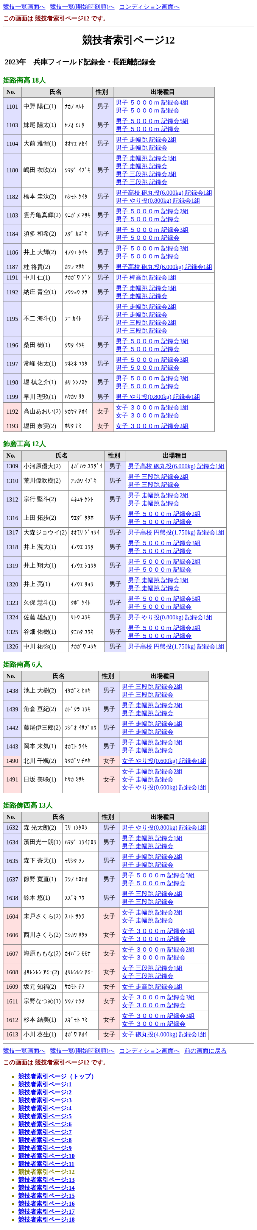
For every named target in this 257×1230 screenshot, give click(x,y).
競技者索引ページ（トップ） (57, 1076)
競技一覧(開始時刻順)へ (82, 6)
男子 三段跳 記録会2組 (146, 174)
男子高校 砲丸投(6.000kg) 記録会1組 (164, 192)
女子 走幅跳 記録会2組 (152, 771)
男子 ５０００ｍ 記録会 (147, 110)
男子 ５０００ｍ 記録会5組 (152, 121)
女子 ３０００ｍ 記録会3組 (158, 997)
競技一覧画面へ (24, 6)
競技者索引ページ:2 (45, 1092)
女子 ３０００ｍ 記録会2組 (152, 426)
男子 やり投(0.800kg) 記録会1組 (158, 200)
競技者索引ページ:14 (46, 1188)
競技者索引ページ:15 (46, 1195)
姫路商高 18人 (24, 80)
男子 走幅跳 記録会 (141, 147)
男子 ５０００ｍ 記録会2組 (152, 211)
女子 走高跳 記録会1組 (152, 986)
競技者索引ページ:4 (45, 1108)
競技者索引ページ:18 (46, 1219)
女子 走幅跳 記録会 (147, 779)
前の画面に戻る (205, 1050)
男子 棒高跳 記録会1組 (146, 277)
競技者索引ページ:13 (46, 1180)
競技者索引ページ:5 (45, 1116)
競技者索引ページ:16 (46, 1203)
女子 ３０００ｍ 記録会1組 (152, 407)
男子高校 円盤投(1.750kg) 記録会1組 (176, 532)
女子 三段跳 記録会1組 (152, 968)
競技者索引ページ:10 (46, 1156)
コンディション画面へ (149, 6)
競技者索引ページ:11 (46, 1164)
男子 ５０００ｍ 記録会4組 (152, 102)
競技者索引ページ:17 (46, 1211)
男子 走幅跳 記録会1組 (146, 158)
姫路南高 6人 (22, 664)
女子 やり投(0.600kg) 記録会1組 (164, 761)
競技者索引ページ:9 (45, 1148)
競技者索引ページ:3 (45, 1100)
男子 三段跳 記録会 (141, 182)
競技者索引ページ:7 (45, 1132)
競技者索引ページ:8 (45, 1140)
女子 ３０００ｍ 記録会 (147, 415)
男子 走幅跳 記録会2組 (146, 139)
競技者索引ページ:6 (45, 1124)
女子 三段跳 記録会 (147, 976)
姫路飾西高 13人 (28, 805)
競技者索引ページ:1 (45, 1084)
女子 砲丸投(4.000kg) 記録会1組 (164, 1034)
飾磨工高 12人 (24, 444)
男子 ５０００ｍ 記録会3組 (152, 230)
